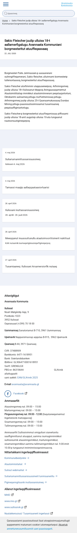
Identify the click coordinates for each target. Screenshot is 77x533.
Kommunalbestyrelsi (15, 458)
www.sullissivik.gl (13, 507)
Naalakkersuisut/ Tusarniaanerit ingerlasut (26, 513)
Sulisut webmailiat (14, 470)
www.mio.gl (10, 501)
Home (5, 20)
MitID (7, 494)
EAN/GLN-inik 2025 (27, 377)
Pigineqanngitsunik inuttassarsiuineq (24, 482)
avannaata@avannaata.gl (25, 384)
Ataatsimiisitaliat (13, 464)
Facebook (18, 393)
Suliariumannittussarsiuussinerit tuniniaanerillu (29, 476)
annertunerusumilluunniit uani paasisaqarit (29, 528)
